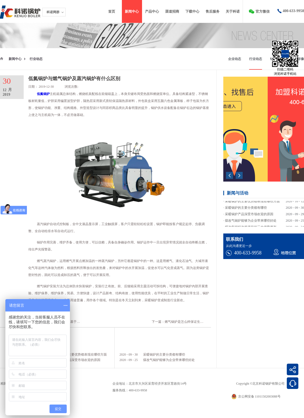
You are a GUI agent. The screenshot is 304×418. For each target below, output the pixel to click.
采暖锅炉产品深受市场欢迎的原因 (76, 360)
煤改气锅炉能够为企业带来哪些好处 (169, 360)
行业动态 (36, 59)
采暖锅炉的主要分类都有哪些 (164, 354)
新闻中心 (15, 59)
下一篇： (186, 322)
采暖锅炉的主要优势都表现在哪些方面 (79, 354)
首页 (111, 11)
